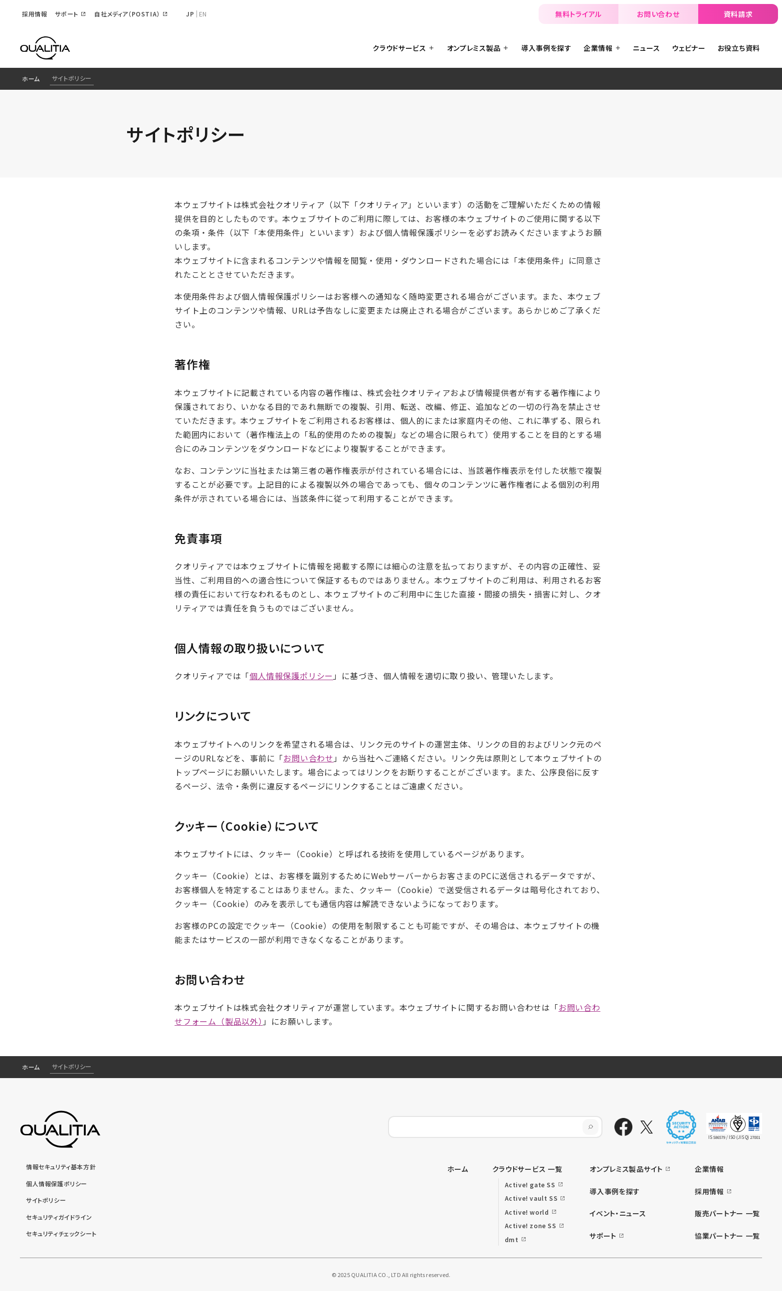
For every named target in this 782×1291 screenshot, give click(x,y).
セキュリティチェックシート (61, 1233)
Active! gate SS (530, 1184)
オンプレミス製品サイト (626, 1169)
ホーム (31, 78)
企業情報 (709, 1169)
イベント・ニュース (617, 1213)
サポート (602, 1236)
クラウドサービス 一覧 (527, 1169)
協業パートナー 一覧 (727, 1236)
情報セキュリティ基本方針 (61, 1166)
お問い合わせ (658, 14)
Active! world (527, 1212)
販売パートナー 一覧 (727, 1213)
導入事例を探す (614, 1191)
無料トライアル (578, 14)
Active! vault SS (531, 1198)
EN (203, 13)
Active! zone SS (531, 1225)
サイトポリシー (46, 1200)
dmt (512, 1239)
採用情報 (709, 1191)
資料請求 (738, 14)
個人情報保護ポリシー (291, 676)
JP (190, 13)
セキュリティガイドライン (59, 1217)
